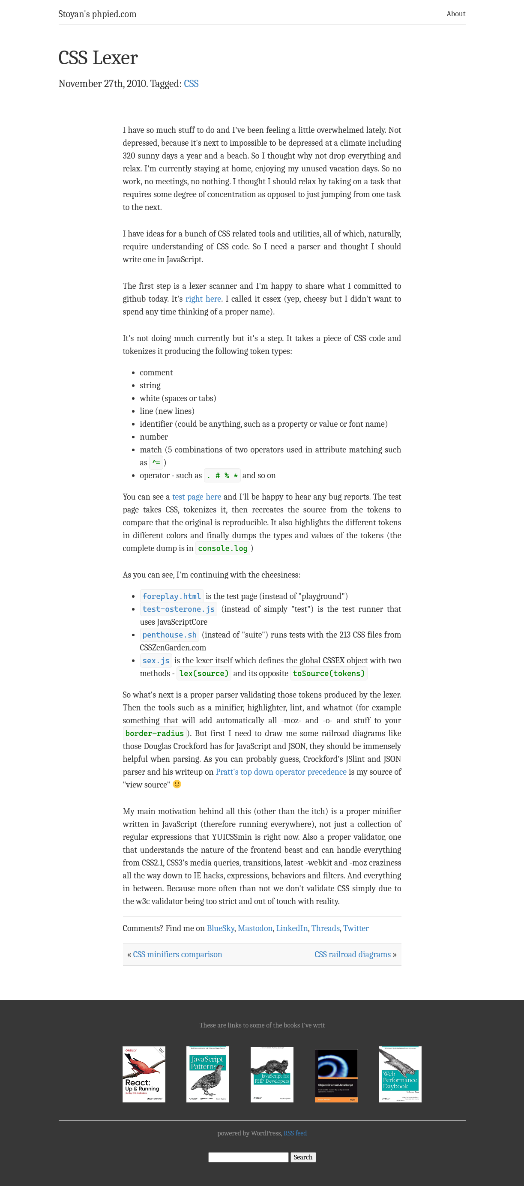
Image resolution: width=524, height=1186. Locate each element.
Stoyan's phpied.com (98, 14)
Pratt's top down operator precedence (281, 772)
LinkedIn (292, 928)
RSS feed (295, 1133)
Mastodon (255, 928)
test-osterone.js (179, 609)
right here (203, 299)
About (455, 13)
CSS (191, 84)
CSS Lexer (98, 57)
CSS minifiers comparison (177, 954)
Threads (325, 928)
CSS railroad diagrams (353, 954)
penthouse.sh (170, 634)
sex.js (156, 660)
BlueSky (220, 928)
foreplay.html (172, 596)
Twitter (356, 928)
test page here (196, 497)
